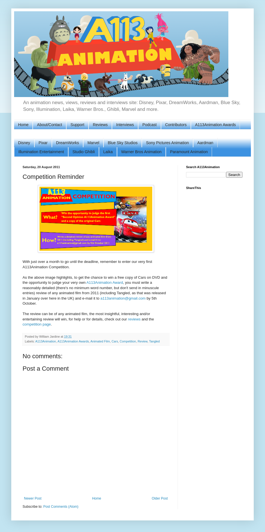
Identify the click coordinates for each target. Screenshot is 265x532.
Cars (115, 341)
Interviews (125, 124)
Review (142, 341)
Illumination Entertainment (41, 152)
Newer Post (32, 498)
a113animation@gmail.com (122, 298)
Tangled (154, 341)
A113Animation (45, 341)
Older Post (160, 498)
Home (23, 124)
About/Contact (49, 124)
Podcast (149, 124)
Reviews (100, 124)
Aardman (205, 142)
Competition (128, 341)
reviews (134, 319)
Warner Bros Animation (141, 152)
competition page (37, 324)
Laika (107, 152)
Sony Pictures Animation (167, 142)
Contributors (176, 124)
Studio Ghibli (83, 152)
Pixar (43, 142)
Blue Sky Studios (123, 142)
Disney (24, 142)
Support (77, 124)
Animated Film (100, 341)
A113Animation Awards (215, 124)
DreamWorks (67, 142)
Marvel (93, 142)
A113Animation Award (105, 282)
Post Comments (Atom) (60, 507)
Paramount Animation (189, 152)
